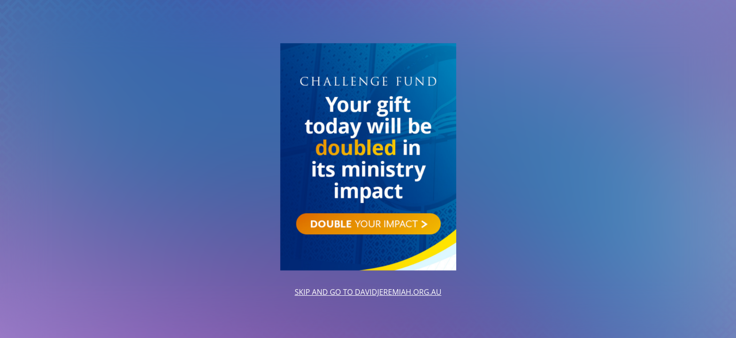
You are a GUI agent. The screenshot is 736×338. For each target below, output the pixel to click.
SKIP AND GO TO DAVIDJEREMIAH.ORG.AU (368, 292)
